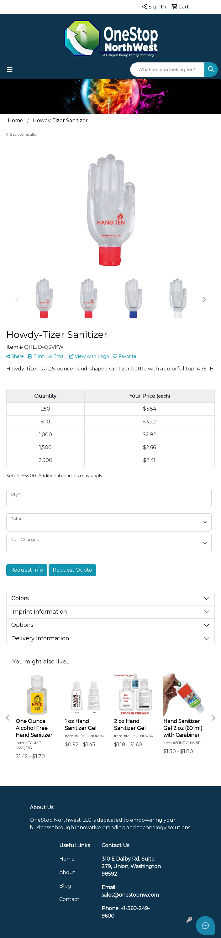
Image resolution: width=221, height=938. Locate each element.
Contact (69, 899)
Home (67, 859)
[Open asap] (205, 925)
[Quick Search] (167, 69)
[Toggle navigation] (9, 69)
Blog (65, 886)
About (67, 872)
